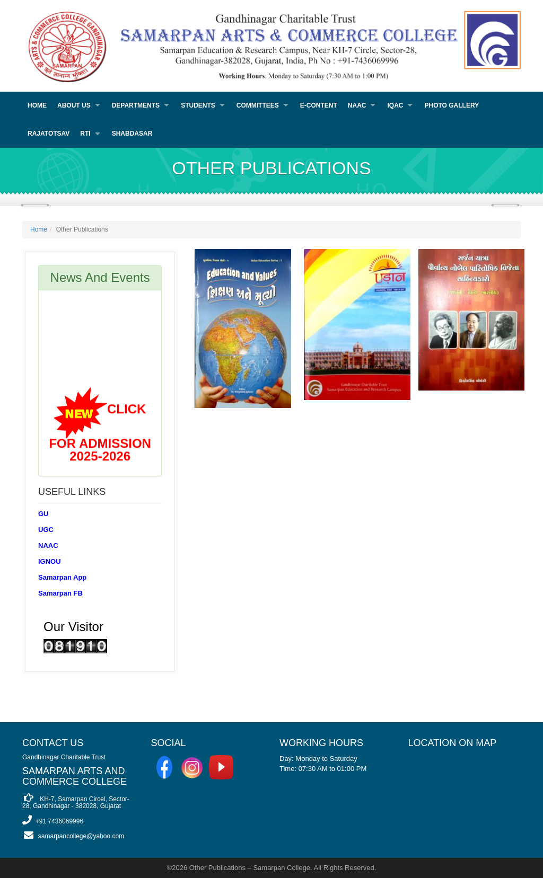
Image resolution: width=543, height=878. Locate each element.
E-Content (318, 105)
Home (37, 105)
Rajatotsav (48, 133)
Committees (258, 105)
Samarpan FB (60, 593)
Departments (136, 105)
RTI (85, 133)
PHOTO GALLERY (451, 105)
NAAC (357, 105)
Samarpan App (62, 577)
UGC (46, 530)
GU (43, 514)
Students (198, 105)
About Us (74, 105)
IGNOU (49, 561)
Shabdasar (132, 133)
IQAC (395, 105)
